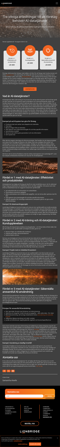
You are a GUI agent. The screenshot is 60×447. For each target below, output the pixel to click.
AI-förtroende (38, 336)
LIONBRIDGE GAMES (10, 412)
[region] (30, 441)
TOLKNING (8, 410)
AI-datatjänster (26, 77)
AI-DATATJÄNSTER (10, 408)
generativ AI (10, 75)
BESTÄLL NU (30, 423)
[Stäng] (57, 438)
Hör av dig (39, 366)
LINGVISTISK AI (9, 407)
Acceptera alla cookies (35, 444)
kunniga (36, 329)
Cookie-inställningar (23, 444)
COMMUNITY (46, 408)
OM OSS (26, 407)
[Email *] (24, 396)
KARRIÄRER (46, 407)
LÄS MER (12, 65)
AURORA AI (8, 413)
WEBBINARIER (28, 412)
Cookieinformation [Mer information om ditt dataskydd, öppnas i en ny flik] (18, 441)
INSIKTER (26, 410)
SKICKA (50, 396)
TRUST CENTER (28, 408)
